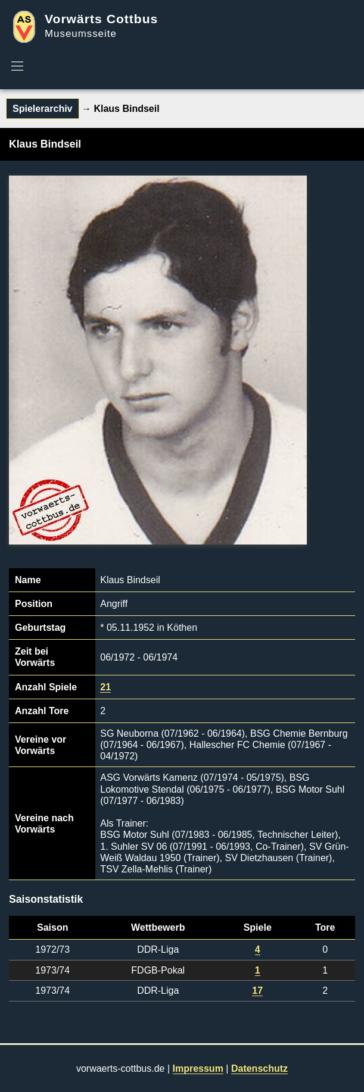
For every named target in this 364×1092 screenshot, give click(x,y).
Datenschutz (259, 1068)
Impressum (198, 1068)
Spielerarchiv (43, 109)
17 (257, 990)
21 (105, 687)
